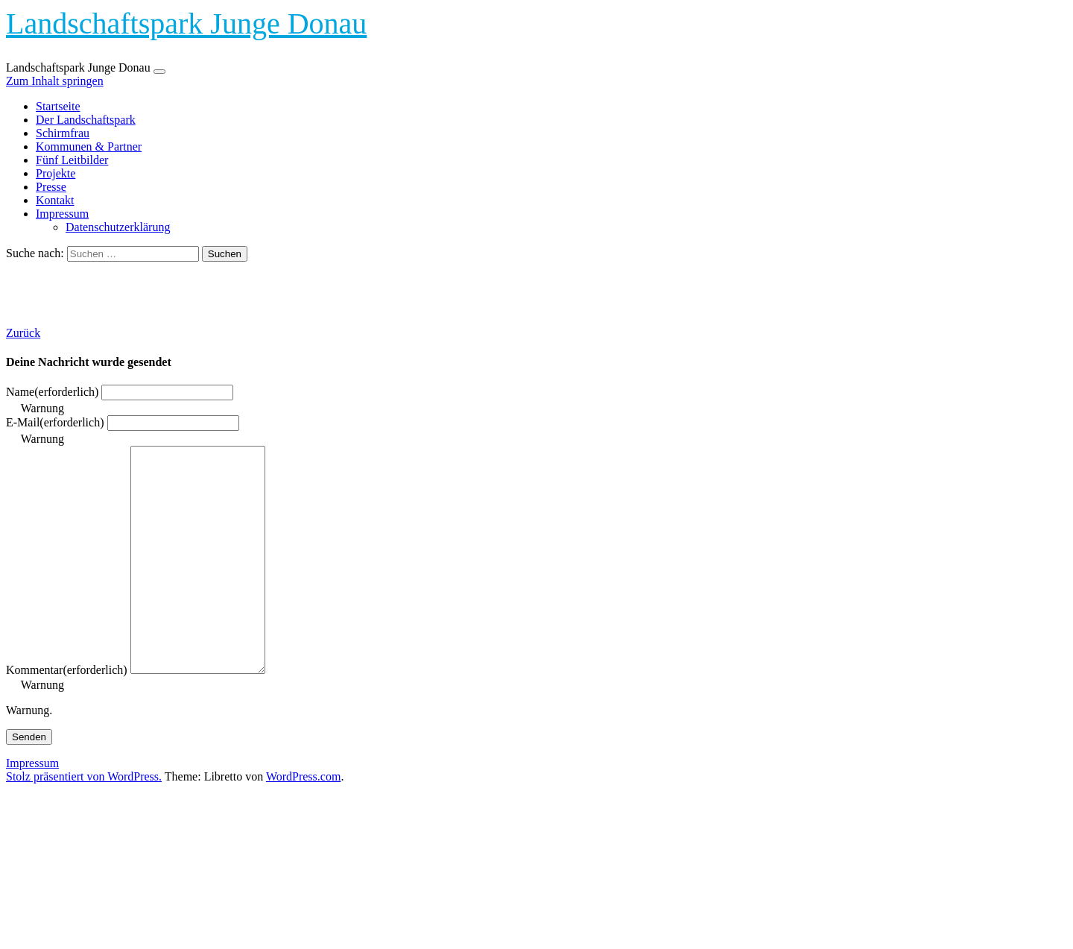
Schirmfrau (62, 133)
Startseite (58, 106)
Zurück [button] (23, 333)
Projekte (55, 173)
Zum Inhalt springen (55, 81)
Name (52, 391)
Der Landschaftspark (86, 119)
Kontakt (55, 200)
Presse (51, 186)
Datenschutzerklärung (118, 227)
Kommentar (66, 714)
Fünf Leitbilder (72, 160)
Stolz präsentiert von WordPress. (84, 821)
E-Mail (55, 422)
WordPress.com (303, 821)
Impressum (62, 213)
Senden (29, 781)
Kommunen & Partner (89, 146)
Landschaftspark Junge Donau (186, 23)
